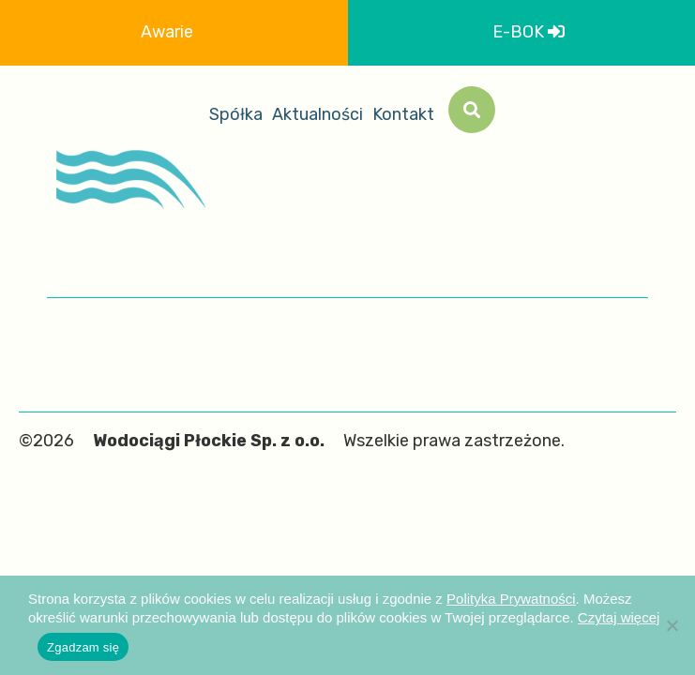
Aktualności (317, 114)
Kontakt (403, 114)
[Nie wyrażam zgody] (671, 625)
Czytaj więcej (619, 617)
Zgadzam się (83, 647)
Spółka (236, 114)
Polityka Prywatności (511, 599)
